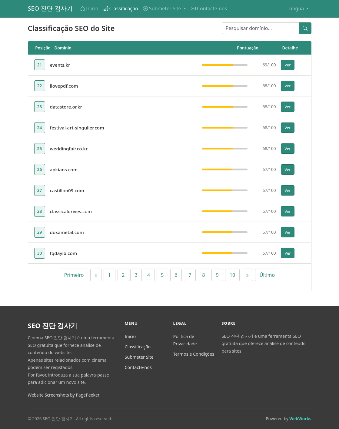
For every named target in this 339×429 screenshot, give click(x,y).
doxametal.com (67, 232)
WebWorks (300, 418)
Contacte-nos (209, 8)
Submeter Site (139, 357)
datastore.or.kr (66, 107)
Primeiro (74, 275)
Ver (288, 65)
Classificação (120, 8)
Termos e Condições (193, 354)
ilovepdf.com (64, 86)
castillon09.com (67, 190)
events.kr (60, 65)
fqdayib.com (63, 253)
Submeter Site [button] (162, 8)
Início (89, 8)
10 (232, 275)
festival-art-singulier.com (77, 128)
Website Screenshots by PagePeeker (64, 395)
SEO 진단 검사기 (50, 8)
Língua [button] (296, 8)
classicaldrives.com (71, 211)
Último (267, 275)
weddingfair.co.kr (69, 149)
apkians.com (64, 169)
